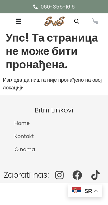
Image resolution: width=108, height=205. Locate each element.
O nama (24, 149)
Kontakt (24, 136)
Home (22, 123)
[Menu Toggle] (18, 21)
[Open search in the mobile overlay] (77, 21)
